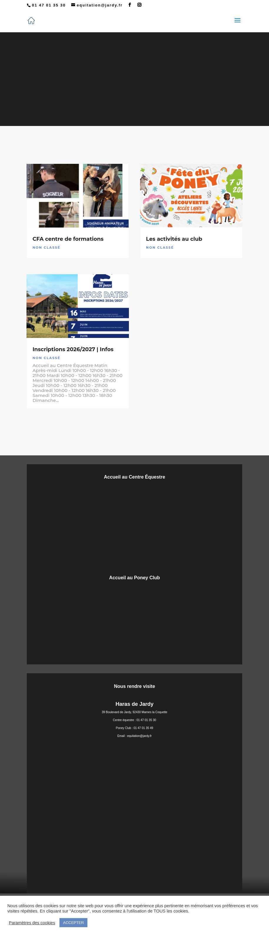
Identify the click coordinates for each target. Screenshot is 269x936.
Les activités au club (174, 239)
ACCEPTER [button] (73, 922)
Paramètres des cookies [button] (32, 922)
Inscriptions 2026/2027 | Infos (72, 349)
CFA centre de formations (67, 239)
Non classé (46, 247)
